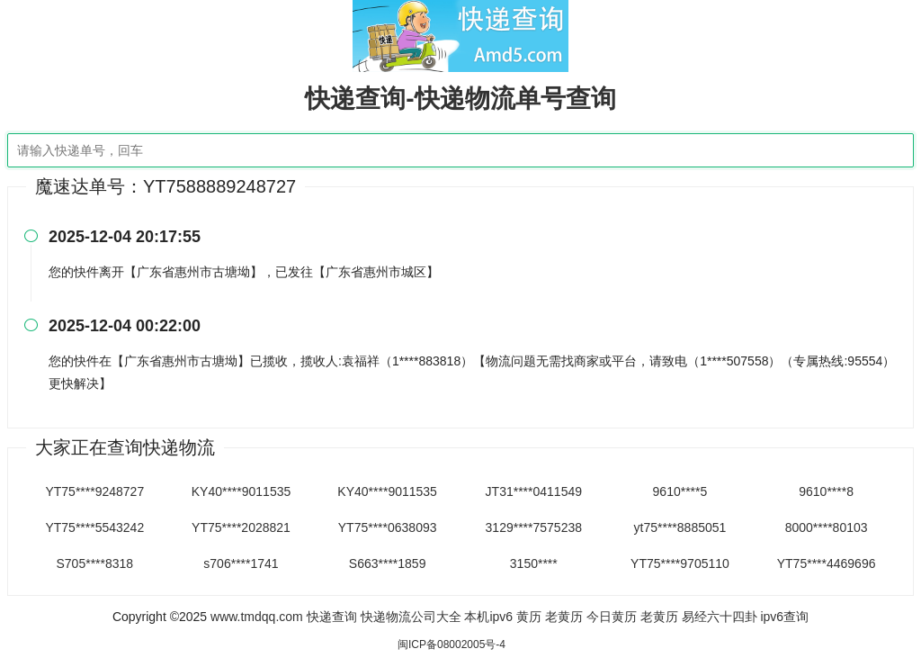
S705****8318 (95, 563)
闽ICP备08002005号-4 (451, 644)
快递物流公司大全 (411, 616)
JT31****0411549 (534, 491)
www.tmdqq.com (256, 616)
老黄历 (564, 616)
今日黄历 (611, 616)
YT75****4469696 (826, 563)
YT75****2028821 (241, 527)
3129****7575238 (534, 527)
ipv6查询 (784, 616)
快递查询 (332, 616)
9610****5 (680, 491)
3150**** (534, 563)
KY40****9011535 (241, 491)
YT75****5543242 (94, 527)
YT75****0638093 (387, 527)
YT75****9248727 (94, 491)
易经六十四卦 (719, 616)
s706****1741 (240, 563)
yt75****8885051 (680, 527)
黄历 (528, 616)
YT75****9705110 (679, 563)
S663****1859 (387, 563)
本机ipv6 (488, 616)
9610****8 (826, 491)
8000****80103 (826, 527)
